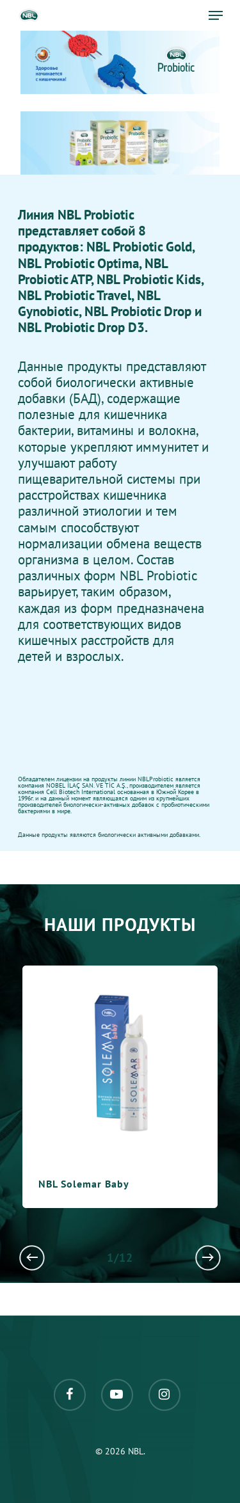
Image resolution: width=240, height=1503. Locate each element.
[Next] (208, 1257)
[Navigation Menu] (216, 15)
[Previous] (32, 1257)
